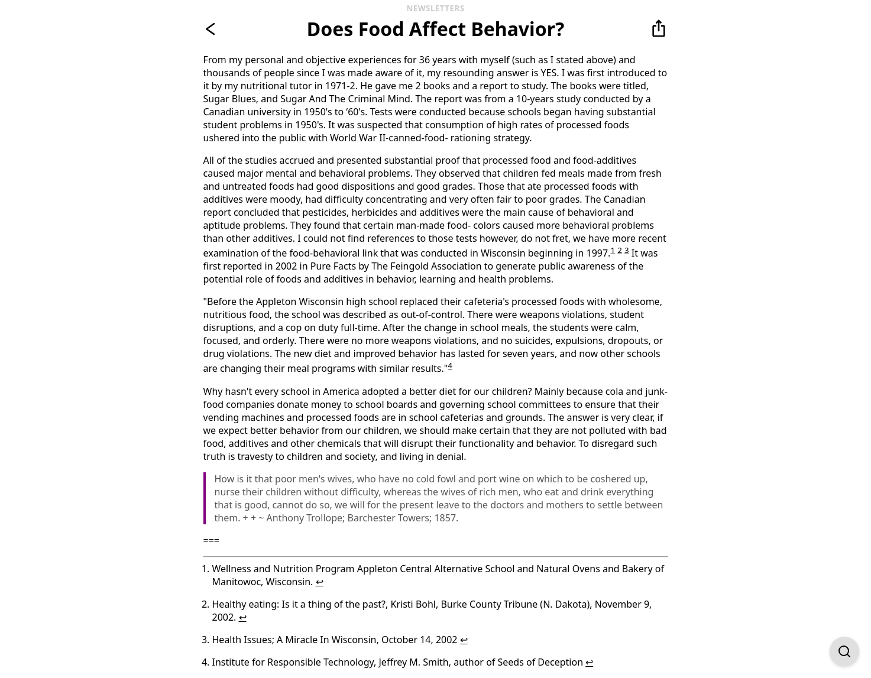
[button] (658, 29)
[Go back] (212, 29)
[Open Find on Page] (844, 651)
